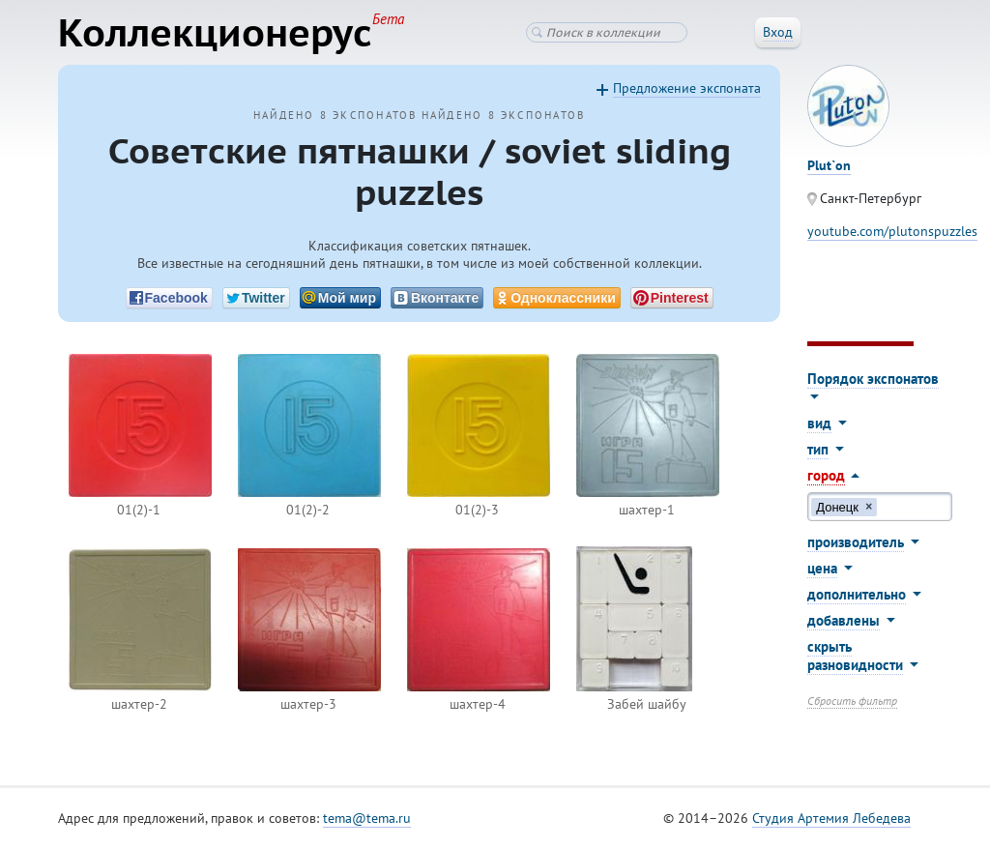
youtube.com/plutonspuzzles (892, 231)
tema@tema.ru (367, 818)
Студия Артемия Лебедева (831, 818)
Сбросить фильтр (852, 700)
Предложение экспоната (687, 88)
